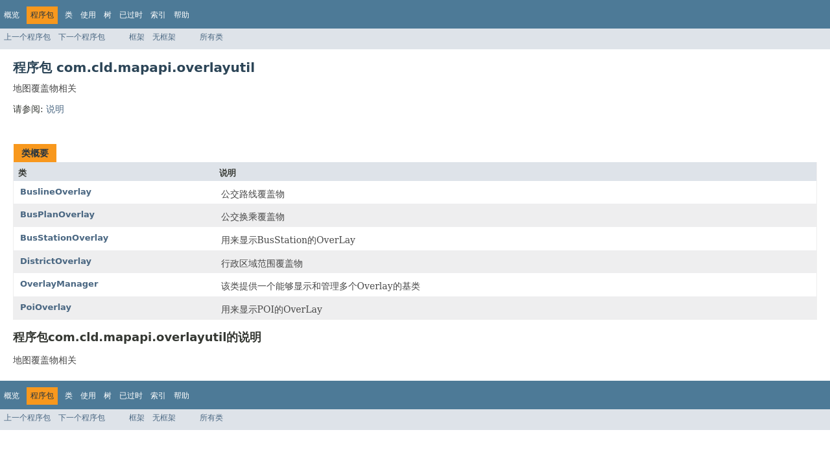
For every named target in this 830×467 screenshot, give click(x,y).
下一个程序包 (81, 37)
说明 (55, 109)
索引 (158, 14)
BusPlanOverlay (57, 214)
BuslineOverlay (55, 192)
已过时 (131, 14)
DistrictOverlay (55, 261)
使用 (88, 14)
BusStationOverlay (64, 238)
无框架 (164, 37)
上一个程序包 (27, 37)
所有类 (211, 37)
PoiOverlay (45, 307)
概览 (11, 14)
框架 (137, 37)
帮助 (181, 14)
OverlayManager (59, 284)
